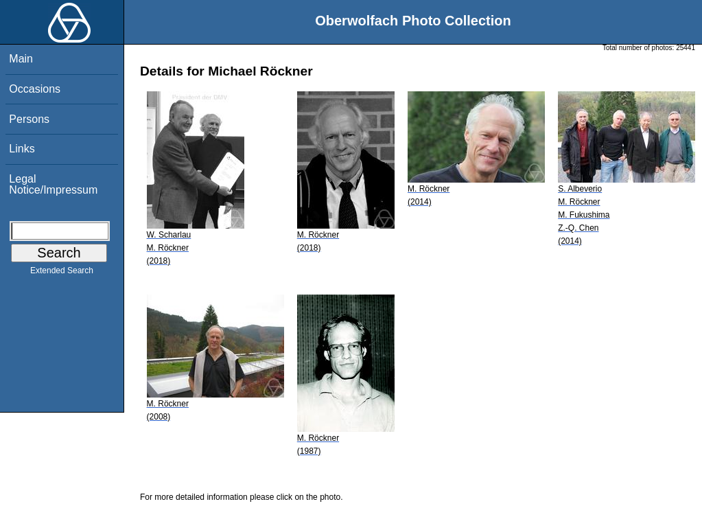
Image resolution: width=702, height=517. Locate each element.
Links (21, 148)
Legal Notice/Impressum (53, 184)
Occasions (34, 89)
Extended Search (61, 273)
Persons (29, 119)
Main (21, 59)
